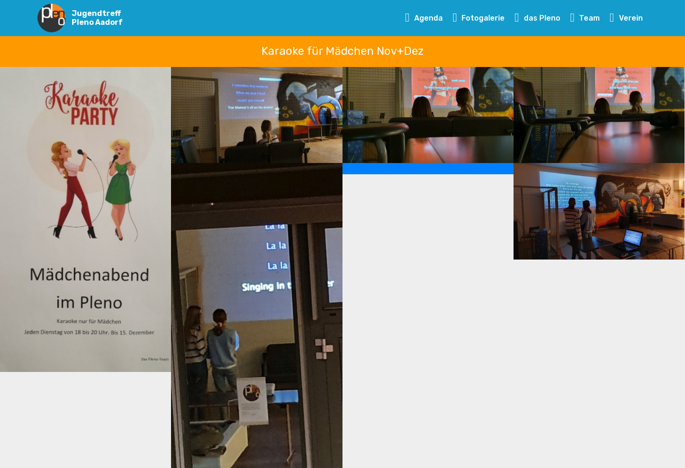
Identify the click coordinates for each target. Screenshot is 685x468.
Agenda (424, 18)
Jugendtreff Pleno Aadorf (97, 18)
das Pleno (537, 18)
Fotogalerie (479, 18)
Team (585, 18)
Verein (626, 18)
